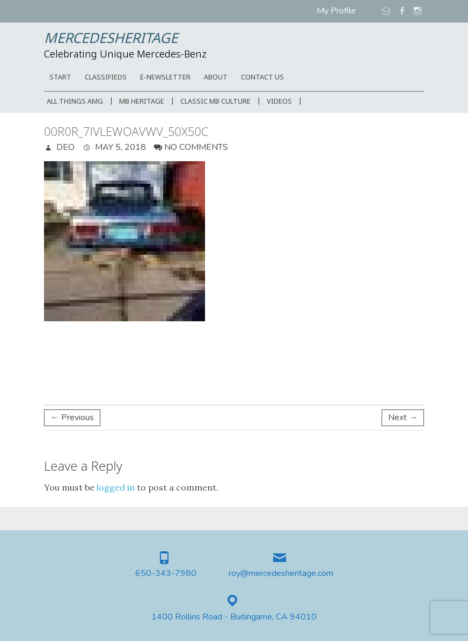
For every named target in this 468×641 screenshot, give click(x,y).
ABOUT (216, 77)
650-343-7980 (165, 573)
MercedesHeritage (111, 39)
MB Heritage (141, 101)
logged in (116, 487)
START (60, 77)
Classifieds (106, 77)
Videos (279, 101)
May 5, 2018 (119, 147)
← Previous (72, 417)
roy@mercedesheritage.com (281, 573)
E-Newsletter (165, 77)
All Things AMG (75, 101)
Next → (403, 417)
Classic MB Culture (215, 101)
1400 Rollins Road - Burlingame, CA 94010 (234, 617)
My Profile (336, 11)
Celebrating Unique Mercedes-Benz (125, 54)
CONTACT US (262, 77)
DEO (64, 147)
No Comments (196, 147)
